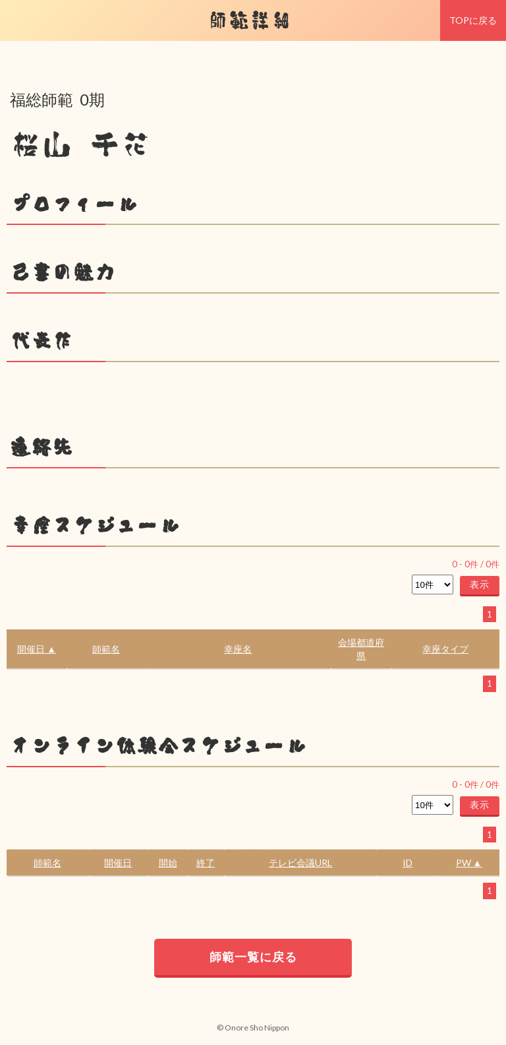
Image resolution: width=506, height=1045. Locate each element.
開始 (168, 862)
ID (407, 862)
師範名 (106, 648)
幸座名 (238, 648)
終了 (205, 862)
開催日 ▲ (36, 648)
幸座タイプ (445, 648)
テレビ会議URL (300, 862)
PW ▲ (469, 862)
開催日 (118, 862)
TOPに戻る (473, 20)
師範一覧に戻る (253, 956)
